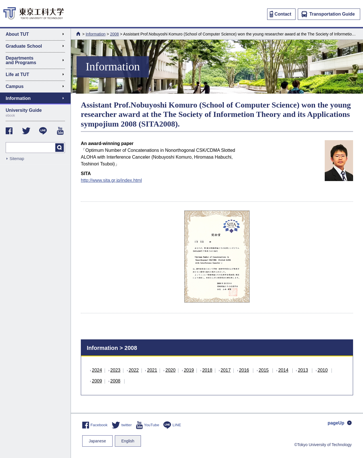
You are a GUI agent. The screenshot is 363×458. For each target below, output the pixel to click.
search (59, 147)
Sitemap (17, 158)
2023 (115, 370)
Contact (280, 14)
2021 (152, 370)
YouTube (147, 425)
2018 (207, 370)
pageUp (340, 423)
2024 (97, 370)
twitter (122, 425)
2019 (189, 370)
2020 (170, 370)
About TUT (37, 35)
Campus (37, 87)
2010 (323, 370)
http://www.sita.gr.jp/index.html (111, 180)
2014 (283, 370)
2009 (97, 381)
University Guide (35, 112)
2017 (226, 370)
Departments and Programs (37, 60)
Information (95, 34)
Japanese (97, 441)
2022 (134, 370)
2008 (114, 34)
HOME (79, 34)
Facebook (94, 425)
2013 (303, 370)
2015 (264, 370)
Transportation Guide (328, 14)
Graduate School (37, 47)
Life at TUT (37, 75)
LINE (172, 425)
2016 (244, 370)
